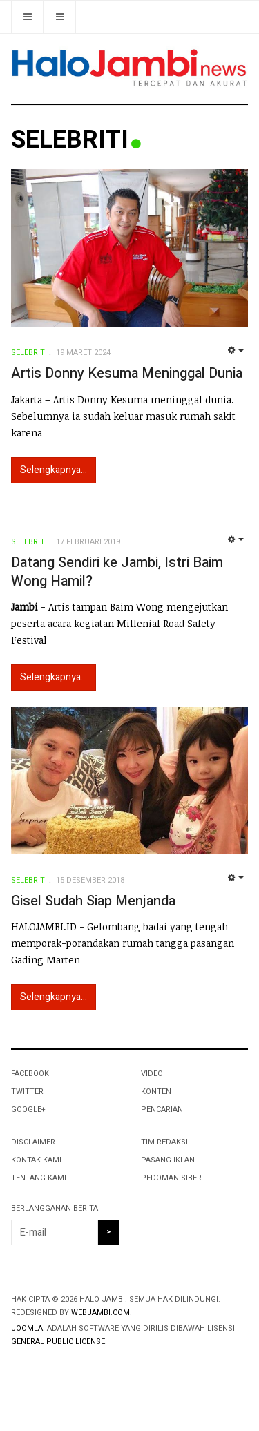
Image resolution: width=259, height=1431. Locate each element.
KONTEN (156, 1091)
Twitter (27, 1091)
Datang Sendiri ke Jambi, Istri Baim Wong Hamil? (117, 572)
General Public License (58, 1341)
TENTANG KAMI (38, 1178)
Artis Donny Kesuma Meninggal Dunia (126, 373)
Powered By (74, 1369)
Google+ (28, 1109)
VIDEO (152, 1073)
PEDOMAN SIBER (171, 1178)
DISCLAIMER (33, 1142)
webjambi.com (100, 1312)
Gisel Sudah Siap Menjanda (93, 901)
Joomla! (28, 1328)
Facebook (30, 1073)
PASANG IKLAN (168, 1160)
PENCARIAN (162, 1109)
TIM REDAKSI (164, 1142)
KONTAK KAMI (36, 1160)
